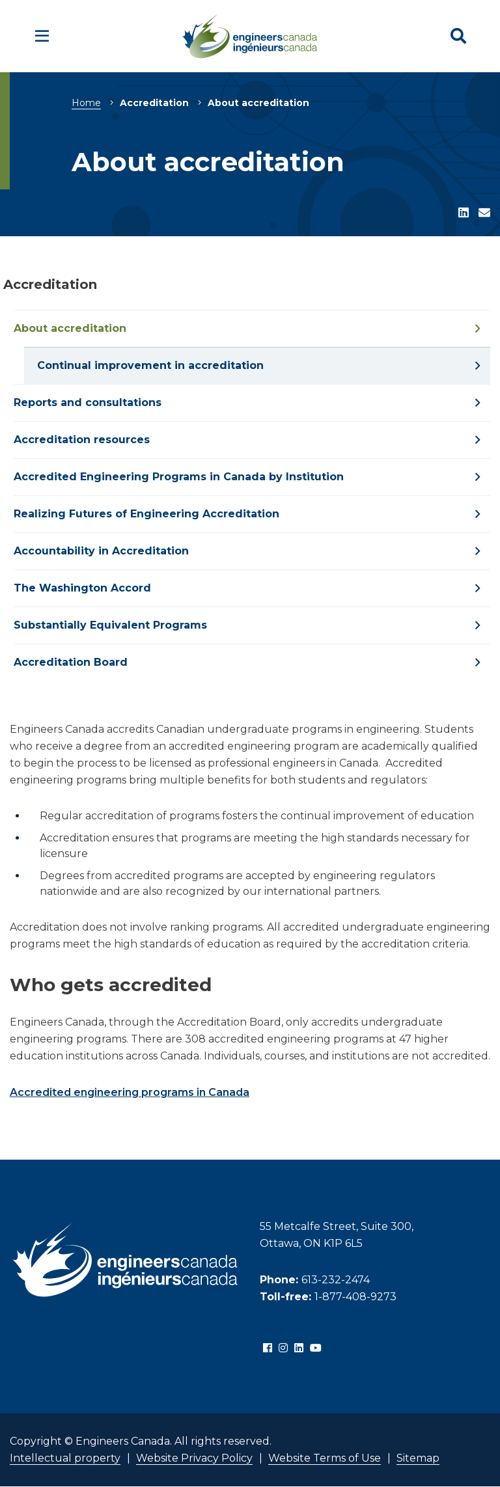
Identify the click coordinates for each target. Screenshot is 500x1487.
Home (86, 103)
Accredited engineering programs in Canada (129, 1092)
